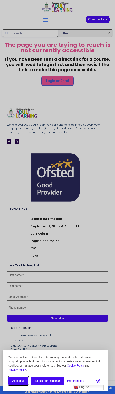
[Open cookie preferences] (76, 381)
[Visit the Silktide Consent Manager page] (98, 381)
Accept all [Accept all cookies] (18, 380)
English (81, 387)
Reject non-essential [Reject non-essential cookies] (47, 380)
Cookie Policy (75, 365)
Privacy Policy (17, 369)
